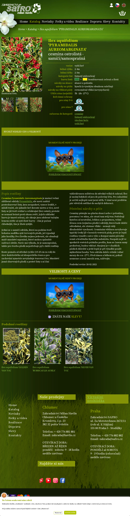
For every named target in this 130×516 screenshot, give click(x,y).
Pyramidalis (25, 201)
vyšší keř (79, 123)
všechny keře (81, 120)
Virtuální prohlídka (96, 399)
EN (123, 4)
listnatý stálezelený (85, 117)
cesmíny (79, 113)
